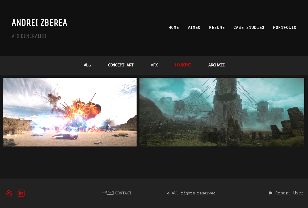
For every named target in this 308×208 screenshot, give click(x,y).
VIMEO (194, 27)
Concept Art (120, 65)
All (87, 65)
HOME (174, 27)
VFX (154, 65)
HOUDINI (183, 65)
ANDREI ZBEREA (39, 22)
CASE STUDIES (248, 27)
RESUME (217, 27)
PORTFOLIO (284, 27)
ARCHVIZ (216, 65)
